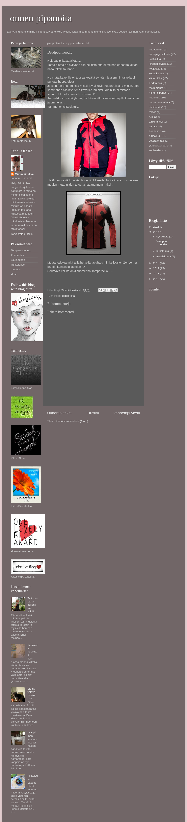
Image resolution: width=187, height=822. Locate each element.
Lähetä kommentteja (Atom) (71, 421)
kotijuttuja (154, 68)
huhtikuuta (163, 251)
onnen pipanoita (41, 18)
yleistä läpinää (157, 145)
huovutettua (156, 49)
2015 (156, 226)
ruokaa (153, 116)
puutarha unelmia (159, 102)
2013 (156, 263)
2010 (156, 278)
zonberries (155, 150)
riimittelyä (154, 107)
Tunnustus (155, 131)
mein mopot (156, 87)
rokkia (152, 111)
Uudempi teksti (59, 413)
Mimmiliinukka (24, 174)
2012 (156, 268)
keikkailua (155, 58)
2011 (156, 273)
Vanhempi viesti (126, 413)
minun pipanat (157, 92)
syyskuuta (162, 236)
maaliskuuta (164, 256)
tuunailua (154, 135)
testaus (153, 126)
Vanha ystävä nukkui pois (31, 693)
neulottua (154, 97)
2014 (156, 231)
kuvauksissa (156, 73)
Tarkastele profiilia (22, 233)
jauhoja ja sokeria (159, 54)
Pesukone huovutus (32, 650)
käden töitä (68, 295)
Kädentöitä (155, 83)
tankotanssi (156, 121)
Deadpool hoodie (161, 243)
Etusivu (93, 413)
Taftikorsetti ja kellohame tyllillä (32, 605)
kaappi (31, 732)
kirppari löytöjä (157, 63)
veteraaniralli (156, 140)
